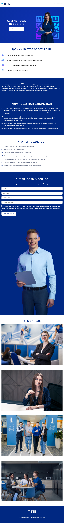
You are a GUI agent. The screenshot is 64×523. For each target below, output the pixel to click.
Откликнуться (17, 29)
